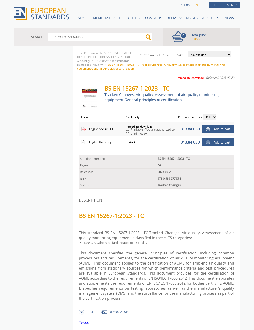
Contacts (153, 18)
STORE (83, 18)
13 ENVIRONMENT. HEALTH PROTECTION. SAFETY (104, 55)
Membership (104, 18)
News (229, 18)
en (196, 5)
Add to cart (222, 129)
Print (90, 312)
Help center (129, 18)
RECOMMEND (118, 312)
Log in (216, 5)
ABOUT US (211, 18)
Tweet (84, 322)
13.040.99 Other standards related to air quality (103, 63)
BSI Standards (93, 53)
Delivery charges (182, 18)
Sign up (232, 5)
